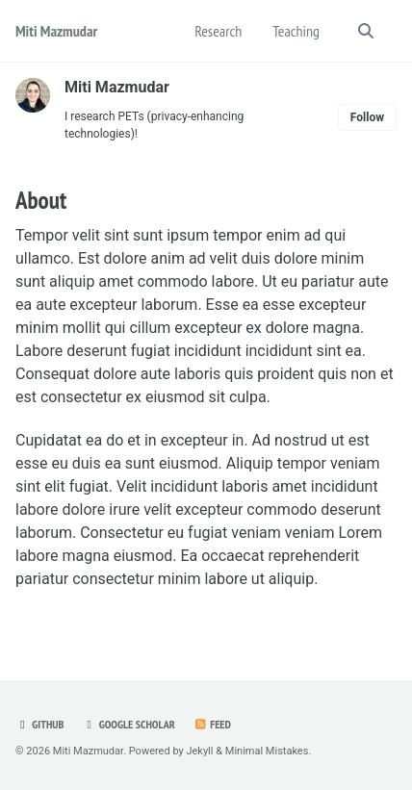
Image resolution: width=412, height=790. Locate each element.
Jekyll (199, 751)
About (40, 200)
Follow (367, 117)
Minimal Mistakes (267, 751)
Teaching (296, 30)
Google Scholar (128, 724)
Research (218, 30)
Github (39, 724)
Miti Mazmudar (56, 30)
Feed (212, 724)
